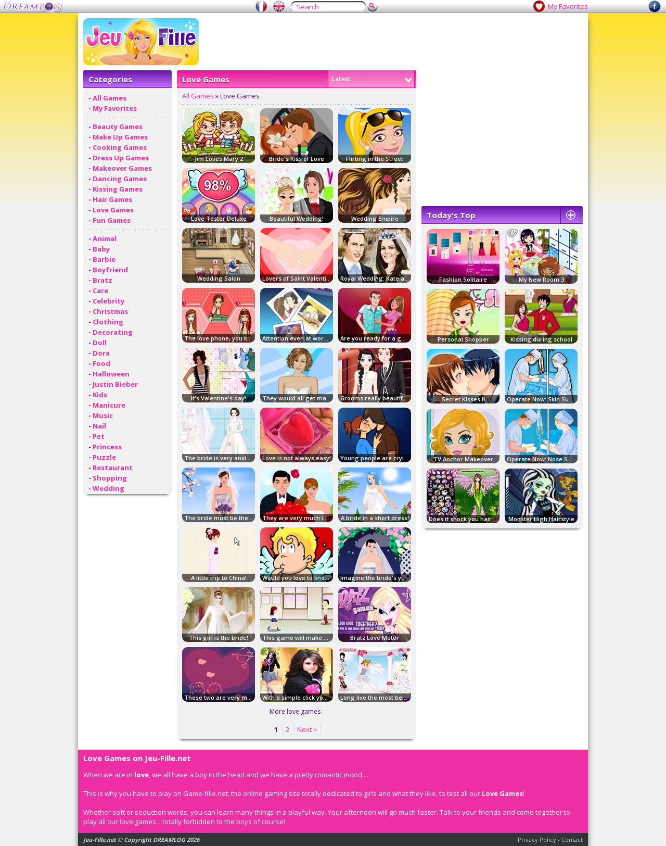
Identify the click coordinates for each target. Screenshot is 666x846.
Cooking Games (120, 147)
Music (103, 415)
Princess (107, 446)
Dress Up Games (121, 157)
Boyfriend (110, 269)
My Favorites (568, 6)
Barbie (104, 259)
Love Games (113, 209)
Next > (307, 729)
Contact (572, 839)
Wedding (108, 488)
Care (100, 290)
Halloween (111, 373)
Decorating (113, 332)
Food (101, 363)
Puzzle (104, 457)
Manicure (109, 405)
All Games (109, 98)
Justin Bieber (115, 384)
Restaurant (113, 467)
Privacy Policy (537, 839)
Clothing (108, 321)
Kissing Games (118, 189)
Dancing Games (120, 178)
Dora (101, 353)
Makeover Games (122, 168)
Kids (100, 394)
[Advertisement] (393, 41)
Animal (105, 238)
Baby (101, 249)
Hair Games (112, 199)
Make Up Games (120, 137)
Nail (99, 426)
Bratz (102, 280)
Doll (100, 342)
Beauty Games (118, 126)
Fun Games (112, 220)
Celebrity (108, 301)
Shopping (110, 478)
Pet (99, 436)
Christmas (110, 311)
